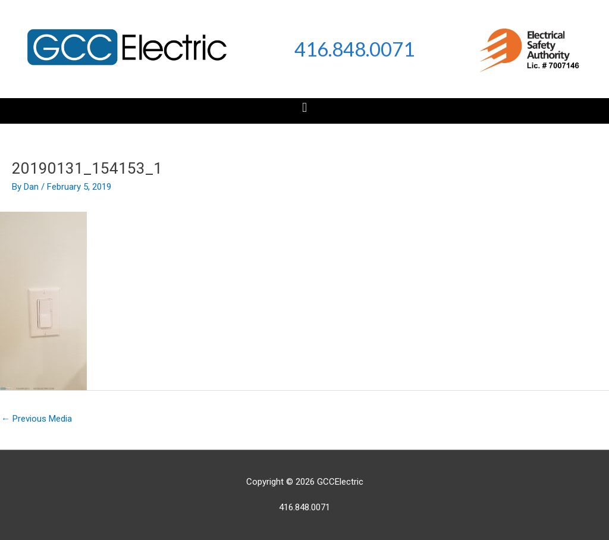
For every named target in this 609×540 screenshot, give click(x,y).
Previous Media (36, 418)
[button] (304, 108)
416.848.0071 (354, 49)
